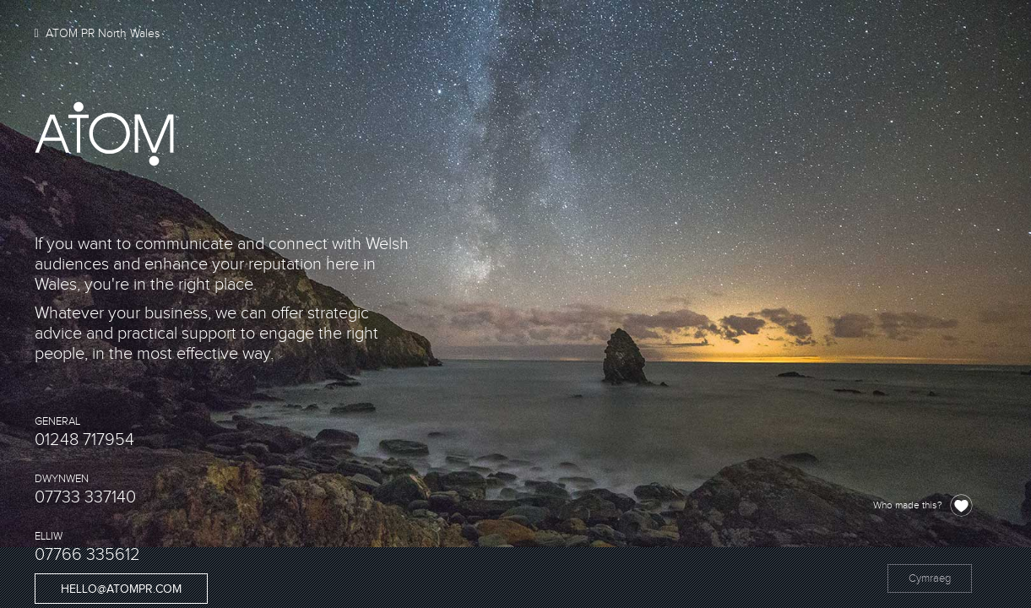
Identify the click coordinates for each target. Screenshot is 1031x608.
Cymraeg (930, 578)
